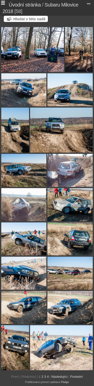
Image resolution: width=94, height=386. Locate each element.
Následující (59, 376)
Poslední (76, 376)
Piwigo (65, 381)
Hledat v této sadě (29, 19)
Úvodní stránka (25, 5)
